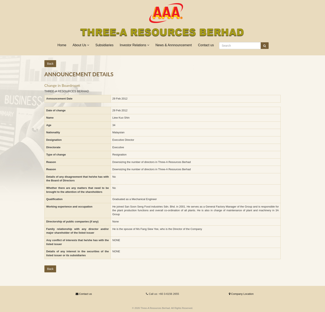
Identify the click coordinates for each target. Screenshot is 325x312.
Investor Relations (134, 45)
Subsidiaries (104, 45)
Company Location (241, 293)
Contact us (206, 45)
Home (61, 45)
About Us (81, 45)
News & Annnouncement (173, 45)
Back (50, 63)
